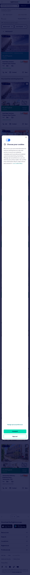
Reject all (15, 436)
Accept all (15, 431)
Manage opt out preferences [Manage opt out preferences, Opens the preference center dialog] (15, 424)
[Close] (26, 137)
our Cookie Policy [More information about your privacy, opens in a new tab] (17, 163)
